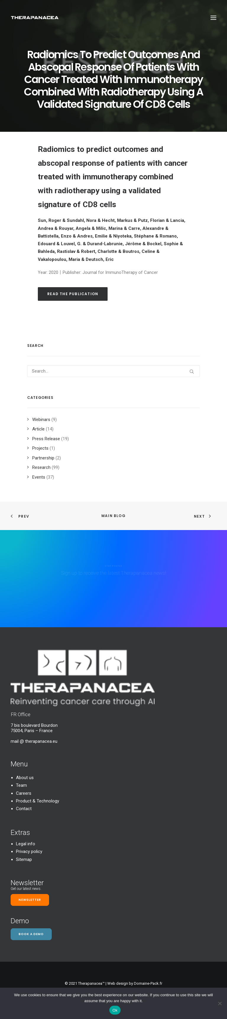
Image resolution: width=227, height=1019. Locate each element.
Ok (114, 1010)
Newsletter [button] (30, 900)
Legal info (25, 843)
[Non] (220, 1003)
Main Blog (113, 515)
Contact (24, 808)
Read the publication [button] (72, 293)
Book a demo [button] (31, 934)
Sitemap (24, 859)
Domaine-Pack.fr (148, 983)
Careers (23, 793)
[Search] (113, 371)
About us (25, 777)
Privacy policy (29, 851)
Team (21, 785)
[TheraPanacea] (35, 17)
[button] (213, 17)
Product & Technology (37, 801)
